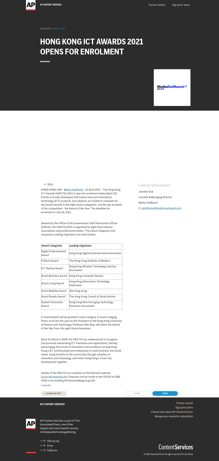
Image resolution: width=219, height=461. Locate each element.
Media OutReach (73, 189)
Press (50, 445)
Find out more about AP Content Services (172, 412)
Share (137, 393)
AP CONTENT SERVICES (52, 404)
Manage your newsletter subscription (174, 416)
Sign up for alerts (181, 5)
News (63, 28)
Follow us (52, 450)
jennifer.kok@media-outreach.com (161, 208)
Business (55, 28)
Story (50, 184)
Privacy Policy (187, 454)
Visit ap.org (53, 440)
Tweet (165, 393)
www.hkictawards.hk (54, 376)
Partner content (157, 5)
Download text (54, 393)
